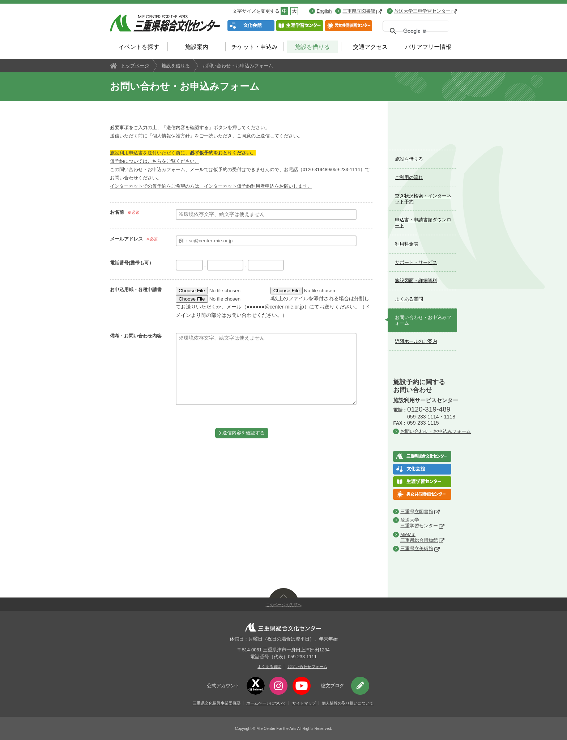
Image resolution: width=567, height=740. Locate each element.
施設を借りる (312, 47)
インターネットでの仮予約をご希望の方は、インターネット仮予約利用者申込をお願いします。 (211, 186)
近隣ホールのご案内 (416, 341)
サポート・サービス (416, 262)
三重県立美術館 (416, 548)
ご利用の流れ (409, 177)
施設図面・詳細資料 (416, 280)
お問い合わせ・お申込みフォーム (423, 320)
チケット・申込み (254, 47)
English (324, 11)
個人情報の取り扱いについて (348, 703)
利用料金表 (406, 244)
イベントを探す (139, 47)
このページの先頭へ (284, 605)
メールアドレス (126, 239)
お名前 (117, 212)
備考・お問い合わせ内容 (136, 336)
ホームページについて (266, 703)
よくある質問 (409, 299)
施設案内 (196, 47)
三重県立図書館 (362, 11)
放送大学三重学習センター (425, 11)
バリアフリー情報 (428, 47)
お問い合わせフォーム (307, 666)
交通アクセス (370, 47)
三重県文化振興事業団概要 (216, 703)
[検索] (414, 31)
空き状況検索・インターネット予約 (423, 198)
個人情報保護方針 (171, 136)
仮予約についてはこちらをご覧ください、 (154, 161)
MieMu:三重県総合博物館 (419, 537)
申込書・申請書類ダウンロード (423, 222)
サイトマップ (304, 703)
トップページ (135, 65)
